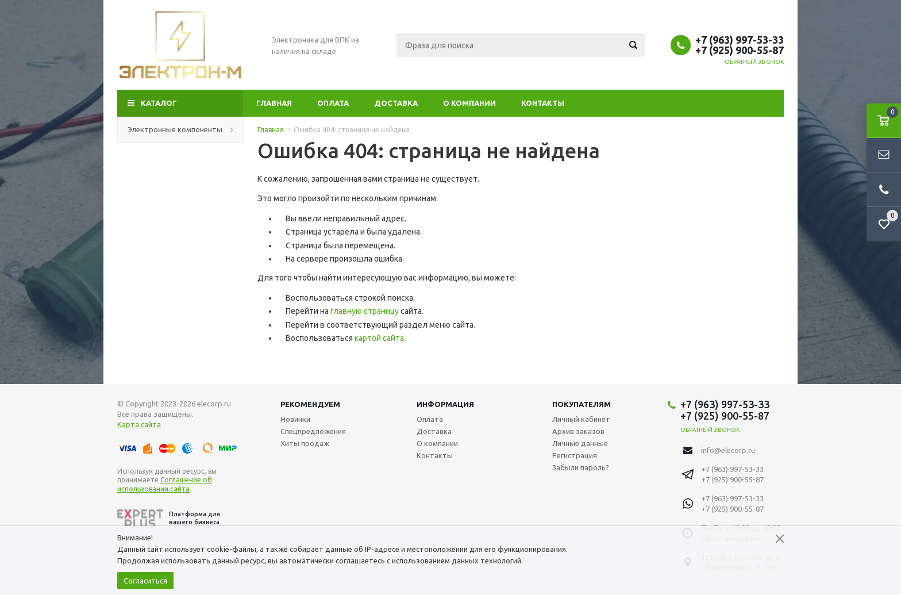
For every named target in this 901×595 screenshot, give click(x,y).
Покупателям (581, 404)
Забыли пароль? (580, 467)
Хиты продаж (304, 443)
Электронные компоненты (180, 129)
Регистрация (574, 455)
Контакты (542, 103)
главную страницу (364, 311)
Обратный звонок (754, 62)
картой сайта (379, 338)
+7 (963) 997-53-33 (739, 39)
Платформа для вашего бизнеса (168, 518)
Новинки (295, 419)
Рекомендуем (310, 404)
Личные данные (580, 443)
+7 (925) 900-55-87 (739, 50)
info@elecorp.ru (728, 450)
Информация (445, 404)
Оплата (333, 103)
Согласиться (145, 581)
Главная (274, 103)
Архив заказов (578, 431)
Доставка (396, 103)
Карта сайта (139, 424)
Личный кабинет (581, 419)
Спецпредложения (313, 431)
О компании (469, 103)
